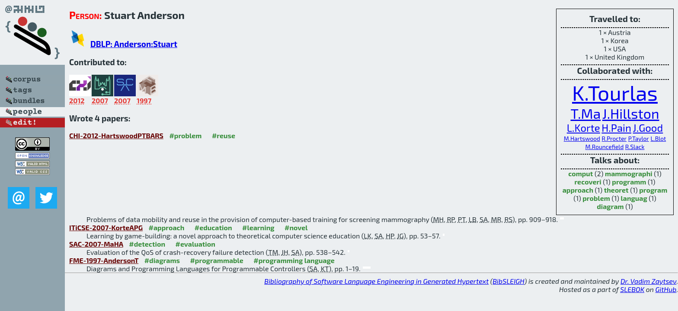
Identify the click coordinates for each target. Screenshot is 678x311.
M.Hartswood (582, 138)
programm (629, 182)
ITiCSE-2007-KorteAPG (106, 227)
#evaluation (195, 244)
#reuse (223, 135)
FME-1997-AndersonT (103, 260)
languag (634, 198)
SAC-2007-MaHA (96, 244)
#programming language (293, 260)
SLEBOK (632, 289)
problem (596, 198)
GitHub (666, 289)
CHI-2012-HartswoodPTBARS (116, 135)
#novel (296, 227)
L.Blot (658, 138)
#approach (167, 227)
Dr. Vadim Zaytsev (648, 281)
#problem (185, 135)
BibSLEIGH (508, 281)
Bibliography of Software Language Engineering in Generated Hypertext (376, 281)
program (653, 190)
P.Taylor (638, 138)
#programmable (216, 260)
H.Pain (616, 127)
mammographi (628, 173)
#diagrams (162, 260)
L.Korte (583, 127)
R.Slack (635, 146)
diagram (610, 206)
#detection (147, 244)
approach (578, 190)
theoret (616, 190)
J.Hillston (630, 113)
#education (213, 227)
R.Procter (614, 138)
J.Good (648, 127)
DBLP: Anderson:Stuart (133, 44)
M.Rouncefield (604, 146)
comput (580, 173)
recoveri (587, 182)
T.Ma (585, 113)
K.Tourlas (615, 92)
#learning (258, 227)
